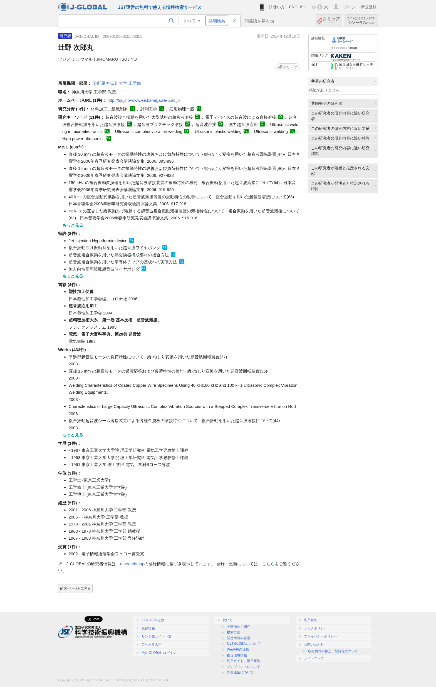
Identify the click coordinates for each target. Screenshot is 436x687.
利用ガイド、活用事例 (243, 661)
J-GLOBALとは (153, 620)
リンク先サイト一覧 (157, 636)
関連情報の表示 (238, 638)
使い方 (279, 7)
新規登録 (368, 7)
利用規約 (310, 620)
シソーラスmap (361, 21)
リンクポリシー (315, 628)
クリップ (331, 20)
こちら (268, 563)
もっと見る (72, 225)
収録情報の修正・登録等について (333, 651)
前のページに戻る (75, 588)
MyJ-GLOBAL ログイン (159, 653)
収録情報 (148, 628)
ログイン (348, 7)
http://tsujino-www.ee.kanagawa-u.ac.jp (143, 100)
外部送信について (240, 672)
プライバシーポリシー (320, 636)
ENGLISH (297, 7)
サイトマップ (314, 658)
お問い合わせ (314, 644)
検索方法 (233, 632)
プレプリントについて (243, 667)
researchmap (132, 563)
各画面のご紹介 (238, 627)
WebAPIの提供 (238, 649)
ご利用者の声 (152, 644)
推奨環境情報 (237, 655)
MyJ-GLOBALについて (244, 644)
